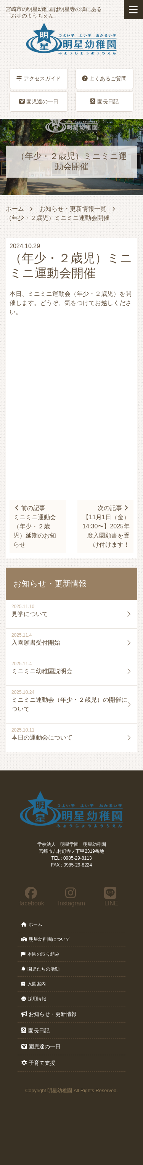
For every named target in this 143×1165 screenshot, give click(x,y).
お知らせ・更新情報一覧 (72, 208)
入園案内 (33, 984)
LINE (110, 897)
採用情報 (33, 998)
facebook (31, 897)
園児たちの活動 (40, 969)
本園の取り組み (40, 954)
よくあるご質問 (104, 78)
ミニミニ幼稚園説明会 (41, 671)
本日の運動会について (41, 737)
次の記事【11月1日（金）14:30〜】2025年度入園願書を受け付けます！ (106, 526)
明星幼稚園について (45, 939)
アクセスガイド (38, 78)
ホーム (15, 208)
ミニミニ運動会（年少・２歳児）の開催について (69, 704)
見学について (29, 614)
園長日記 (104, 101)
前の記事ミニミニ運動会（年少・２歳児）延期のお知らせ (34, 526)
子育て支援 (38, 1063)
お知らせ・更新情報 (49, 1014)
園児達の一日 (38, 101)
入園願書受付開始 (35, 642)
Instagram (71, 897)
